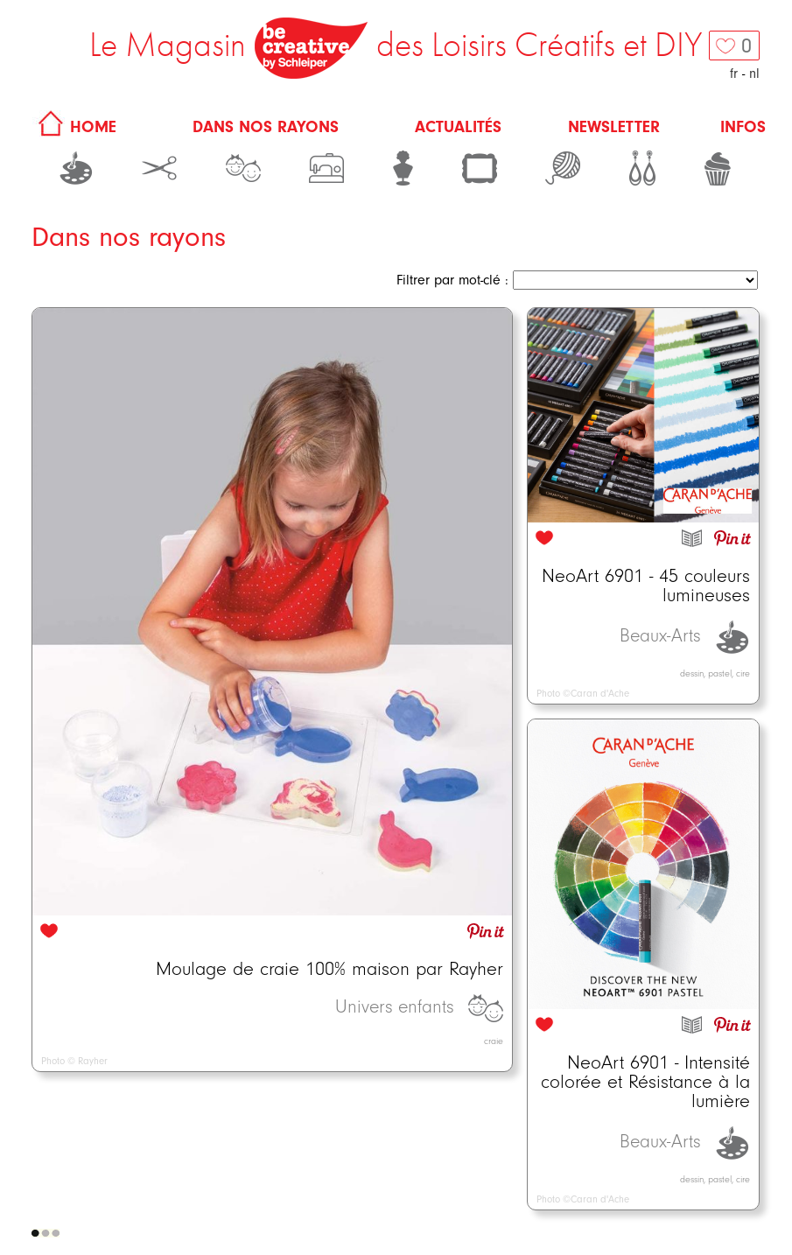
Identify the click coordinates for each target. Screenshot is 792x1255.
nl (754, 73)
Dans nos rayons (266, 127)
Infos (743, 127)
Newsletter (614, 127)
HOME (74, 127)
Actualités (458, 127)
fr (734, 73)
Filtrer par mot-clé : (452, 280)
